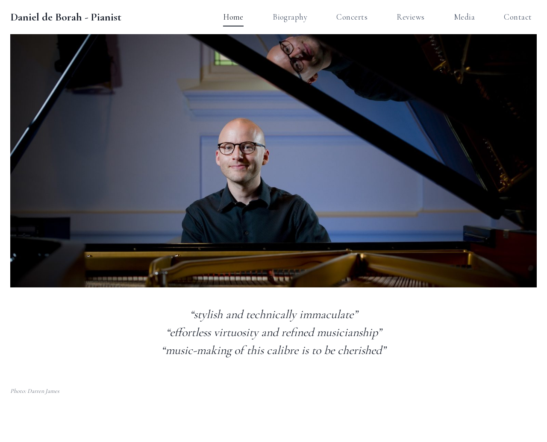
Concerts (352, 17)
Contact (518, 17)
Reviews (410, 17)
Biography (290, 17)
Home (233, 17)
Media (464, 17)
